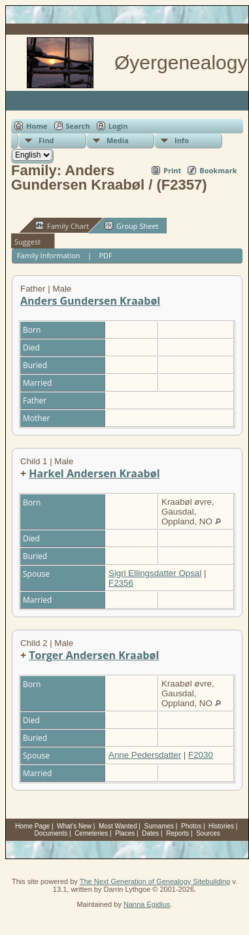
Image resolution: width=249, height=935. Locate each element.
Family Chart (62, 225)
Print (172, 170)
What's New (74, 826)
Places (125, 833)
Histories (221, 826)
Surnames (159, 826)
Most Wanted (118, 826)
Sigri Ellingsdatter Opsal (154, 573)
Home (37, 126)
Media (118, 140)
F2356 (120, 583)
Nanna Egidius (147, 904)
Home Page (32, 826)
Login (118, 126)
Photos (191, 826)
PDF (105, 255)
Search (78, 126)
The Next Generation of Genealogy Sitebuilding (155, 881)
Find (46, 140)
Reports (177, 833)
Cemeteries (91, 833)
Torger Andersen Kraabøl (94, 655)
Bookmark (218, 170)
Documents (51, 833)
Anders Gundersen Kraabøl (90, 301)
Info (181, 140)
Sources (208, 833)
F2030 (200, 755)
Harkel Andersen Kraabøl (94, 473)
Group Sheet (132, 225)
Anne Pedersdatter (144, 755)
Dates (150, 833)
